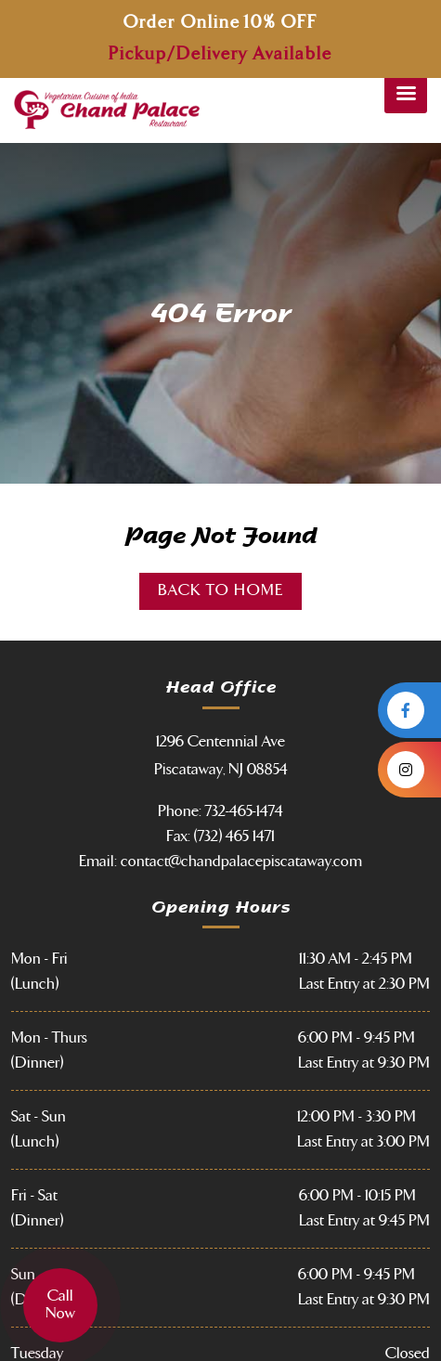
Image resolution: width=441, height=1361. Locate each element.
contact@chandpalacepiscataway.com (241, 861)
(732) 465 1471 (234, 836)
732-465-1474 (244, 811)
